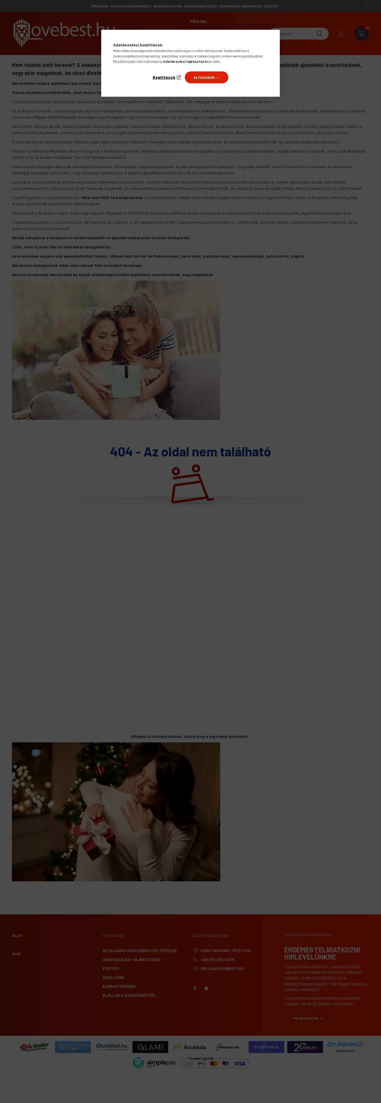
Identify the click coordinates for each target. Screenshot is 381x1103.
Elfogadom (204, 77)
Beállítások (164, 77)
